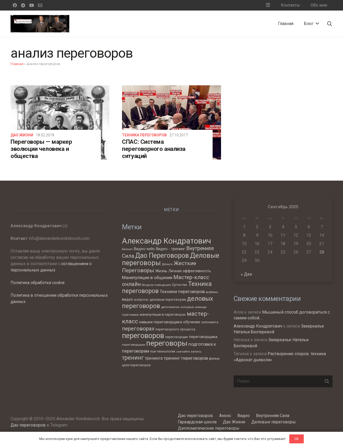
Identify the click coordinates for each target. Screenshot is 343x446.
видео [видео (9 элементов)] (127, 299)
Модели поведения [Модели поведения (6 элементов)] (156, 285)
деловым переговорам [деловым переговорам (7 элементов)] (168, 299)
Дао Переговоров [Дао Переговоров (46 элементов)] (162, 255)
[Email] (40, 5)
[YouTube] (31, 5)
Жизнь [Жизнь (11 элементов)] (161, 271)
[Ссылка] (40, 23)
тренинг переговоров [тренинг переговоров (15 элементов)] (186, 358)
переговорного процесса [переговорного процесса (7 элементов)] (175, 329)
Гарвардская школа (197, 421)
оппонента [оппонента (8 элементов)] (209, 322)
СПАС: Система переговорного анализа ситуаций (153, 148)
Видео (243, 415)
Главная (17, 64)
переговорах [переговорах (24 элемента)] (138, 328)
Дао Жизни (22, 135)
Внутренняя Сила (272, 415)
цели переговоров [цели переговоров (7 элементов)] (136, 365)
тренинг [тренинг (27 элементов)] (133, 357)
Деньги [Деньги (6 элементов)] (167, 264)
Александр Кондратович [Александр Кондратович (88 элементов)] (166, 240)
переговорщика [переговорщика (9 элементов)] (203, 337)
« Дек (246, 274)
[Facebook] (15, 5)
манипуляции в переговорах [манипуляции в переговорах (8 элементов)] (163, 314)
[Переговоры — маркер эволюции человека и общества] (60, 122)
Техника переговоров (144, 135)
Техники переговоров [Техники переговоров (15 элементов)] (182, 291)
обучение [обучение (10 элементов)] (191, 322)
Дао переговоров (28, 425)
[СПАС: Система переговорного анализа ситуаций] (171, 122)
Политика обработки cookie (38, 282)
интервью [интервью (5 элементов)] (187, 307)
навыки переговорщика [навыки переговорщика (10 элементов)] (160, 322)
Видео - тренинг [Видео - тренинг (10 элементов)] (170, 248)
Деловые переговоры (273, 421)
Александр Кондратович (258, 326)
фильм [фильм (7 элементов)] (214, 358)
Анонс (225, 415)
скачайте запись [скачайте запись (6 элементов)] (188, 351)
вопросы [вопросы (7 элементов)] (141, 299)
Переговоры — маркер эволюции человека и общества (41, 148)
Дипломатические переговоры (208, 428)
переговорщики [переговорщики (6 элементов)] (133, 344)
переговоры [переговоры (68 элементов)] (166, 343)
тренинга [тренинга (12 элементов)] (154, 358)
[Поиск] (329, 24)
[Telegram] (23, 5)
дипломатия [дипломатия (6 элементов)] (170, 307)
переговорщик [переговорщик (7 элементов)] (176, 337)
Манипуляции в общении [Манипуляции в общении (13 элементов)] (147, 277)
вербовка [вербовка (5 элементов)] (212, 292)
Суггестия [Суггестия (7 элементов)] (179, 285)
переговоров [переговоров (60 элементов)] (143, 335)
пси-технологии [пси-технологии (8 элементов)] (162, 351)
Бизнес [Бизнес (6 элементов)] (127, 249)
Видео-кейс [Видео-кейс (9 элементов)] (144, 249)
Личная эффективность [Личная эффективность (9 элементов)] (189, 271)
